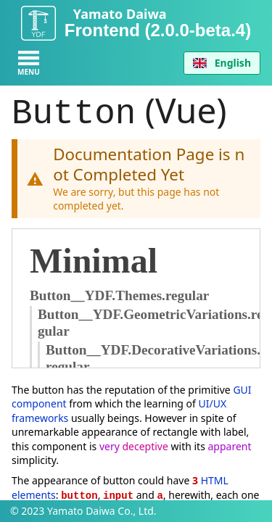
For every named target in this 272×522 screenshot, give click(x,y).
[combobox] (222, 63)
